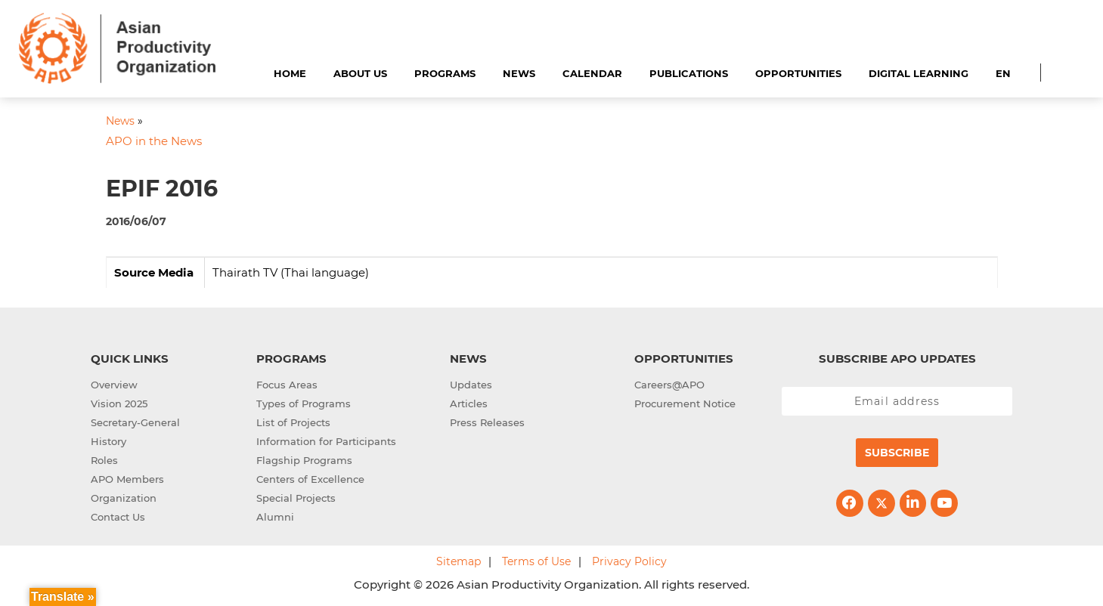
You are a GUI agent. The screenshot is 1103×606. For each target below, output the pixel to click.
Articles (469, 403)
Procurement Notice (685, 403)
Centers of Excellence (310, 479)
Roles (104, 460)
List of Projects (293, 422)
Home (290, 73)
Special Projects (296, 498)
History (108, 441)
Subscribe (897, 452)
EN (1003, 73)
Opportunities (798, 73)
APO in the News (154, 141)
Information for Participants (326, 441)
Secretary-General (135, 422)
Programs (445, 73)
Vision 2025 (119, 403)
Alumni (275, 517)
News (519, 73)
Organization (123, 498)
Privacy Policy (629, 561)
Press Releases (487, 422)
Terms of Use (536, 561)
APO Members (127, 479)
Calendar (592, 73)
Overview (114, 385)
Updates (471, 385)
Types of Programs (303, 403)
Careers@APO (669, 385)
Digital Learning (918, 73)
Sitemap (458, 561)
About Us (360, 73)
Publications (688, 73)
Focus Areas (287, 385)
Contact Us (118, 517)
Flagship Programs (304, 460)
